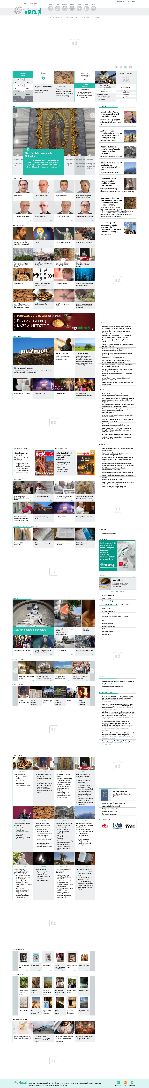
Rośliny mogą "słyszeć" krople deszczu (44, 840)
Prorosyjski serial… (22, 828)
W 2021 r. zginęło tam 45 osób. (110, 172)
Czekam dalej (106, 634)
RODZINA (23, 866)
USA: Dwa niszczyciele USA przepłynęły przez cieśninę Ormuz (117, 449)
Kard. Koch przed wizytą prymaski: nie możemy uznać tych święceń (65, 842)
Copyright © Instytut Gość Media (38, 1085)
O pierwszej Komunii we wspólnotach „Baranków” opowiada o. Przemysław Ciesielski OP (32, 162)
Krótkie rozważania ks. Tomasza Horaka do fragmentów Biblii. (63, 358)
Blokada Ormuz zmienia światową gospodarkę (117, 472)
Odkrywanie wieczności (110, 809)
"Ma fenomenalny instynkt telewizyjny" (22, 824)
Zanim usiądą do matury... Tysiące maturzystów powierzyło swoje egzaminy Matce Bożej (118, 425)
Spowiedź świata (40, 869)
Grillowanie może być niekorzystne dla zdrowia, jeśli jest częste (44, 844)
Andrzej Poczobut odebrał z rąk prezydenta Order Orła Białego (116, 438)
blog (58, 4)
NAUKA (43, 821)
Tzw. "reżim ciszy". (106, 234)
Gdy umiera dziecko (22, 473)
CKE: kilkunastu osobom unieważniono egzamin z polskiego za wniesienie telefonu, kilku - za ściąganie (118, 400)
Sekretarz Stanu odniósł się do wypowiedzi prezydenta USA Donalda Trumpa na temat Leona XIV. (110, 121)
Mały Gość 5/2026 (64, 453)
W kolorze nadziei (108, 595)
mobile (86, 4)
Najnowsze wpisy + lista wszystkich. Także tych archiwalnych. (120, 584)
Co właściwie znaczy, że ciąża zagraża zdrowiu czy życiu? (85, 887)
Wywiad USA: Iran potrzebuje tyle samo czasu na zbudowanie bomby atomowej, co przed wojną (117, 459)
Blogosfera (102, 576)
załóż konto (131, 1)
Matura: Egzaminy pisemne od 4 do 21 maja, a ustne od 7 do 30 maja (23, 883)
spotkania (72, 4)
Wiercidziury (20, 783)
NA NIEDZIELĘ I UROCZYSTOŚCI (105, 86)
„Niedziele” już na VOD (23, 838)
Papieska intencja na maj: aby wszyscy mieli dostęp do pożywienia (85, 793)
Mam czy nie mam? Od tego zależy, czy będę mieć (85, 873)
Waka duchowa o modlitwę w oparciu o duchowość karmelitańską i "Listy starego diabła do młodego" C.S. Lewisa (118, 726)
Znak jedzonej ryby (20, 774)
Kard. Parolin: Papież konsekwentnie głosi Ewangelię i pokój (109, 114)
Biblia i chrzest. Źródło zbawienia (113, 803)
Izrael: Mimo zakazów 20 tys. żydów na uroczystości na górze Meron (84, 825)
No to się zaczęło (107, 632)
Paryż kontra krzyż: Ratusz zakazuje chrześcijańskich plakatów (114, 469)
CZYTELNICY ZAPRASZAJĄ (106, 692)
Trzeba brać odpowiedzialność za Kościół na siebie (117, 374)
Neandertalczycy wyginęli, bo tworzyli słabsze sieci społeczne (44, 831)
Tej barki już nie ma (108, 626)
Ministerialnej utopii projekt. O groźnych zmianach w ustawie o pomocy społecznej (23, 465)
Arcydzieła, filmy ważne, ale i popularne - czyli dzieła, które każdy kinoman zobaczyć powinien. (33, 371)
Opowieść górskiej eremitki (111, 806)
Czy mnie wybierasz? (63, 463)
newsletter (118, 1082)
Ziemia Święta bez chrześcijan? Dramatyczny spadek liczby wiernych (64, 794)
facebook (125, 67)
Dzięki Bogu (61, 467)
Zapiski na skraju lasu (109, 601)
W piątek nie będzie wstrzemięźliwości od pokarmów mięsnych (21, 871)
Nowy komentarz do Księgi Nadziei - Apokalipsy (118, 681)
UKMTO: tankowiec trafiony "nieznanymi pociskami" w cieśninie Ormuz (115, 479)
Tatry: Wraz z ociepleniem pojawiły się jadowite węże (23, 890)
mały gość (85, 18)
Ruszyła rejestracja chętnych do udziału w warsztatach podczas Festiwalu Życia (64, 894)
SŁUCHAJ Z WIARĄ (18, 685)
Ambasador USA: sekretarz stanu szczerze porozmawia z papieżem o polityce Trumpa (111, 134)
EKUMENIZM (64, 821)
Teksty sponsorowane (20, 1019)
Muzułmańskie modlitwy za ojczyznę (85, 844)
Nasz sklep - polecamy (20, 949)
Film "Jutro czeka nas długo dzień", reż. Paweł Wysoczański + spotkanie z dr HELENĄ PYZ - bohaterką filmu (118, 706)
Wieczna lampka (107, 614)
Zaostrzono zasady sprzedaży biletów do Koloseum (64, 877)
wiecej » (23, 103)
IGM (34, 1083)
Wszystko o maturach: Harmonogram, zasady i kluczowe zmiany (117, 416)
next (15, 670)
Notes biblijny (107, 598)
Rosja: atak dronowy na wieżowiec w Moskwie (117, 475)
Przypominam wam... (63, 89)
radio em (96, 18)
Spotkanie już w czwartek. (108, 140)
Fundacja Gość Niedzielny (79, 1083)
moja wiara (64, 4)
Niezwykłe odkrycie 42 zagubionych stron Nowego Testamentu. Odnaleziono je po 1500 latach (44, 788)
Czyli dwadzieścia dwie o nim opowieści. (121, 795)
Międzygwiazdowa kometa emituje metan (44, 836)
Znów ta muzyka (107, 623)
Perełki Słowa (62, 353)
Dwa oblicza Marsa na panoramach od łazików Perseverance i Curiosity (42, 825)
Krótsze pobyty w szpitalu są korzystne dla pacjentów (22, 895)
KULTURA (23, 821)
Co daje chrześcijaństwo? (43, 774)
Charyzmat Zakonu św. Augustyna (44, 877)
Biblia (104, 629)
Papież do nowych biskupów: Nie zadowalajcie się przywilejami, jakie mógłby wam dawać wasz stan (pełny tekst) (85, 785)
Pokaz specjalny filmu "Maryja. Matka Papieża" (118, 742)
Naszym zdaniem (18, 179)
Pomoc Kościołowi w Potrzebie (112, 687)
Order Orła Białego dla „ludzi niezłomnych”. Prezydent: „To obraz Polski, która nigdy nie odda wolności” (117, 430)
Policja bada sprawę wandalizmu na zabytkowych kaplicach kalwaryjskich (115, 395)
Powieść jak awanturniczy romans (22, 831)
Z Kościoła (102, 322)
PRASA (43, 866)
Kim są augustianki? (43, 880)
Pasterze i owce (62, 472)
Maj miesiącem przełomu (20, 835)
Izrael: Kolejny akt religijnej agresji (83, 840)
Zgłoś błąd (132, 1082)
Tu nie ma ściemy (62, 469)
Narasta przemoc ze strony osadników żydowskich (63, 831)
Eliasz (38, 781)
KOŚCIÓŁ (64, 771)
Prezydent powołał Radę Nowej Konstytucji (116, 434)
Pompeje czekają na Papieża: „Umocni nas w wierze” (117, 341)
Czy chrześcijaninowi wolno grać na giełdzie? (85, 882)
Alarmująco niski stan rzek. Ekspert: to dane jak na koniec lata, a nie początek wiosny (111, 201)
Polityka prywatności (94, 1083)
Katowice (22, 76)
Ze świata (102, 444)
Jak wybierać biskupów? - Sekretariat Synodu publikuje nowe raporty (117, 370)
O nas (30, 1083)
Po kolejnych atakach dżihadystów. (111, 156)
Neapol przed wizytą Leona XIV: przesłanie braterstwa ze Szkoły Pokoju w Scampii (116, 336)
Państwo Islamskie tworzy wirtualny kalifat (85, 830)
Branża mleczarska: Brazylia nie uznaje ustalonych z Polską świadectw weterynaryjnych (115, 410)
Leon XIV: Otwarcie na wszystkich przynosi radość (83, 776)
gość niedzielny (72, 18)
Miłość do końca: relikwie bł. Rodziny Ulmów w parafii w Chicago (117, 345)
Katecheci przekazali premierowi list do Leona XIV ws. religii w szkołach (118, 365)
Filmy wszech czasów (23, 368)
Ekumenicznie (126, 73)
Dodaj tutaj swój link (109, 534)
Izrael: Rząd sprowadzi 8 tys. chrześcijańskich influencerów (63, 871)
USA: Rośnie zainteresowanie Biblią (44, 778)
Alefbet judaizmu (119, 791)
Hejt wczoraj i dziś (42, 872)
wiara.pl (27, 7)
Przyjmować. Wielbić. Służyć (23, 778)
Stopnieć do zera (42, 874)
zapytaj (79, 4)
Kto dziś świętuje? (126, 87)
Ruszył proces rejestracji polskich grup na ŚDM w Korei (65, 888)
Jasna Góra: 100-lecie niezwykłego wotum (64, 783)
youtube (135, 67)
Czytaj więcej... (64, 103)
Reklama (66, 1083)
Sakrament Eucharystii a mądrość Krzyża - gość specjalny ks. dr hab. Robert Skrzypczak (118, 735)
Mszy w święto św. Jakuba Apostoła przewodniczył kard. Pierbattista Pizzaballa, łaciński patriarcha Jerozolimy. (117, 190)
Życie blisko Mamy (63, 465)
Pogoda (23, 73)
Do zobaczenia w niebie (44, 783)
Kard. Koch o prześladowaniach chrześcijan (63, 837)
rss (121, 67)
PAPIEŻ (85, 771)
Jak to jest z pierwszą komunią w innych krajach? (64, 788)
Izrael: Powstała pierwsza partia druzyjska (83, 835)
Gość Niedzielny (42, 1083)
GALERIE (15, 598)
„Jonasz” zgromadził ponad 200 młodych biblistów (63, 848)
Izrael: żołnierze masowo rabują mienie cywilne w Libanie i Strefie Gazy (118, 483)
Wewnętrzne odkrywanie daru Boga (85, 803)
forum (50, 4)
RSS (125, 1082)
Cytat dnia (85, 90)
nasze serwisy (55, 18)
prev (92, 670)
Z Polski (101, 389)
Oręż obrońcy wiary (22, 471)
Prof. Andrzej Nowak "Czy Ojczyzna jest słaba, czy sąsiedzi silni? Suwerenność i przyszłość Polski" (118, 698)
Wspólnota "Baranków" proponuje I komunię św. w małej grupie (23, 877)
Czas (103, 621)
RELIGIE (85, 821)
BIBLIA (43, 771)
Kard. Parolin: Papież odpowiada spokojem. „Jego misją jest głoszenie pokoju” (116, 361)
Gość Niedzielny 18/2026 (21, 454)
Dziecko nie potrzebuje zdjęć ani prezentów (33, 155)
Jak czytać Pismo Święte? (84, 869)
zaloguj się (120, 1)
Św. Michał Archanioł (109, 814)
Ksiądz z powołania (108, 684)
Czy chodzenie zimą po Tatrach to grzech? (85, 878)
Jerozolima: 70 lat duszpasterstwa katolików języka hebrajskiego (108, 182)
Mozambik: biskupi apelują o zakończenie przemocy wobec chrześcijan (64, 825)
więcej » (84, 99)
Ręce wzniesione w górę (23, 785)
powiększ (93, 4)
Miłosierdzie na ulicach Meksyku (63, 775)
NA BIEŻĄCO (102, 106)
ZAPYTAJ (85, 866)
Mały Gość (51, 1083)
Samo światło (20, 781)
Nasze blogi (117, 580)
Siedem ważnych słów (109, 811)
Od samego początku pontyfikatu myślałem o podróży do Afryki (85, 798)
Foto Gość (59, 1083)
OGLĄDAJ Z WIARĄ (18, 659)
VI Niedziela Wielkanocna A (105, 90)
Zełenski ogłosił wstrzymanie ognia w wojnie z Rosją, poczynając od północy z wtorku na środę (110, 227)
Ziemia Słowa (82, 353)
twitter (130, 67)
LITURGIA (23, 771)
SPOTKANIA (64, 866)
